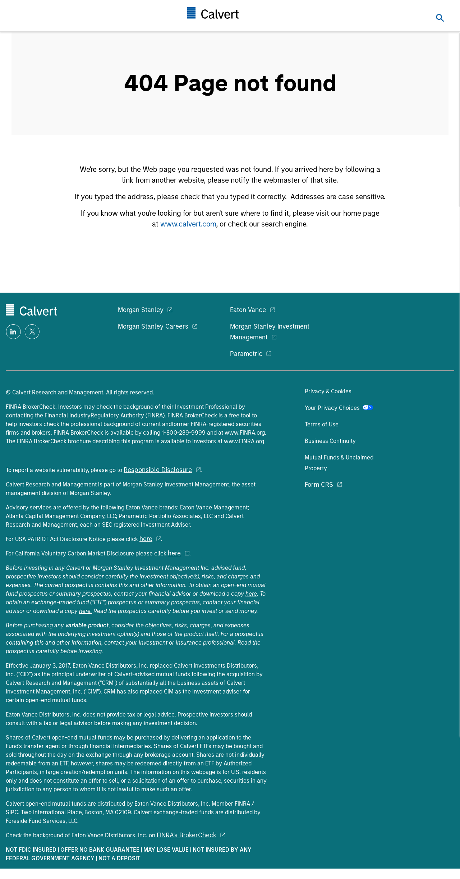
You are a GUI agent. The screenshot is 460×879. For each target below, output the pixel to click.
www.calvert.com (188, 224)
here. (85, 611)
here (145, 539)
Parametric (246, 354)
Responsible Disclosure (158, 470)
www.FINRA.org (245, 432)
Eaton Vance (248, 310)
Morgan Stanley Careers (153, 326)
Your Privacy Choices (339, 407)
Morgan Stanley (141, 310)
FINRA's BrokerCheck (186, 835)
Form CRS (319, 485)
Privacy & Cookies (328, 391)
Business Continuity (330, 441)
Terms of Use (322, 424)
